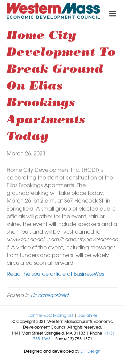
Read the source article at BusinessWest (56, 273)
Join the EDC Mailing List (50, 315)
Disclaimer (87, 315)
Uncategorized (49, 295)
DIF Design (90, 351)
